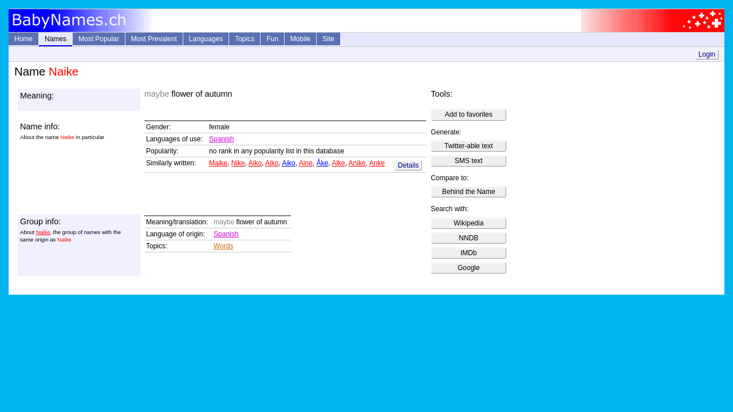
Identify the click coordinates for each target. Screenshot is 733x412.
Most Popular (98, 39)
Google (469, 268)
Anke (377, 163)
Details (408, 165)
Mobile (300, 39)
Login (707, 54)
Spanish (221, 139)
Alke (338, 163)
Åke (323, 163)
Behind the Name (468, 192)
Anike (357, 163)
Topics (244, 39)
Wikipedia (468, 223)
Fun (272, 39)
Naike (43, 232)
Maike (218, 163)
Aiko (255, 163)
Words (223, 246)
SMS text (469, 161)
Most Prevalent (154, 39)
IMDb (468, 253)
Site (328, 39)
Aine (306, 163)
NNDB (468, 238)
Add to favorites (468, 114)
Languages (206, 39)
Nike (238, 163)
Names (55, 39)
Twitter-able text (468, 146)
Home (23, 39)
